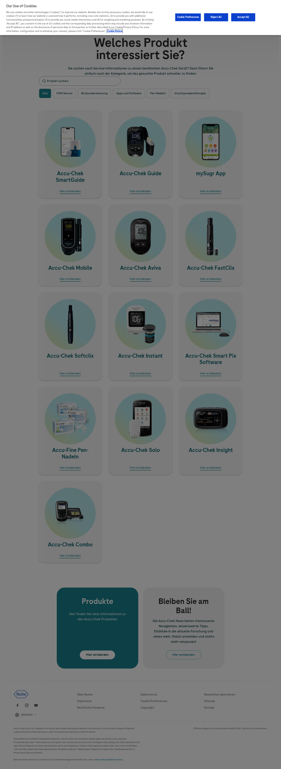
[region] (140, 17)
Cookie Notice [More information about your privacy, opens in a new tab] (114, 31)
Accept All (243, 17)
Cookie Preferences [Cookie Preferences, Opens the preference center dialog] (188, 17)
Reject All (216, 17)
